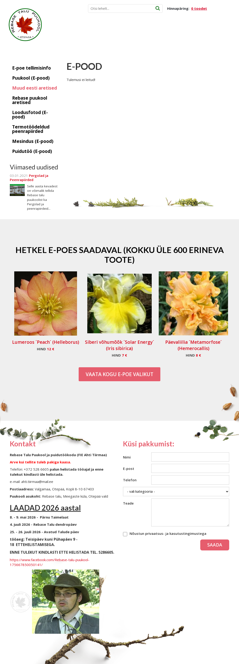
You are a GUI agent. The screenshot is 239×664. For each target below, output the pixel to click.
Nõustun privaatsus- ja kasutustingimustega (168, 533)
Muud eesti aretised (34, 88)
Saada (214, 545)
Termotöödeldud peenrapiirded (30, 129)
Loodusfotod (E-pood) (30, 114)
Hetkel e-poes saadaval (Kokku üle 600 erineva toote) (119, 254)
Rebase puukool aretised (29, 100)
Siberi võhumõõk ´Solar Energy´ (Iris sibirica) (119, 345)
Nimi (127, 457)
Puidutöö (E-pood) (32, 151)
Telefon (130, 480)
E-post (128, 468)
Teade (128, 503)
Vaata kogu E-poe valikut (119, 374)
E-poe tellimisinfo (31, 68)
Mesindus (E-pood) (32, 141)
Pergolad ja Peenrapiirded (29, 177)
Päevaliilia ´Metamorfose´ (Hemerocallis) (193, 345)
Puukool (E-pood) (31, 78)
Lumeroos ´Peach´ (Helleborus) (45, 342)
